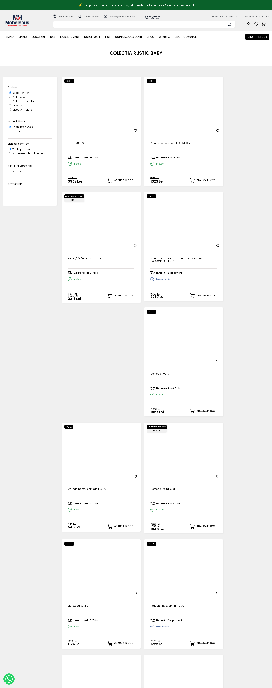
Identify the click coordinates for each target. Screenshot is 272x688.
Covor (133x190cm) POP (238, 531)
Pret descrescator (22, 101)
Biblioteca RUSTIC (234, 222)
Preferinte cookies (182, 661)
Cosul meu (140, 657)
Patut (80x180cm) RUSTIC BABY (190, 119)
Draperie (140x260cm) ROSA (83, 531)
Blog (255, 16)
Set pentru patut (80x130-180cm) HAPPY (187, 429)
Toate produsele (21, 127)
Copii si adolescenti (128, 37)
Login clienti (140, 649)
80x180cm (16, 171)
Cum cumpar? (103, 646)
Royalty (264, 683)
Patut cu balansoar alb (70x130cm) (133, 120)
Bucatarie (38, 37)
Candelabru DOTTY (183, 325)
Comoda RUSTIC (76, 222)
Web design (249, 683)
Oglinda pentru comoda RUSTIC (134, 223)
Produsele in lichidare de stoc (29, 153)
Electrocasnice (186, 37)
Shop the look (257, 37)
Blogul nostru (179, 655)
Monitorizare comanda (108, 661)
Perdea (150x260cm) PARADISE (190, 531)
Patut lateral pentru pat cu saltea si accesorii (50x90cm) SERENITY (242, 121)
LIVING (10, 37)
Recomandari (19, 93)
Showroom (217, 16)
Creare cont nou (143, 646)
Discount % (17, 105)
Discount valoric (20, 110)
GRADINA (164, 37)
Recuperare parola (145, 652)
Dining (23, 37)
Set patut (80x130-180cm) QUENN (135, 429)
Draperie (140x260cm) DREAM (137, 531)
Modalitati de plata (106, 649)
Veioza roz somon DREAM (240, 325)
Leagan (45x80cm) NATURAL (84, 325)
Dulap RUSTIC (74, 119)
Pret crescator (19, 97)
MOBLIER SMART (69, 37)
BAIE (52, 37)
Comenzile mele (143, 660)
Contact (264, 16)
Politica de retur (104, 663)
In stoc (15, 131)
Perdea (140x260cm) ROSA (240, 428)
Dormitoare (92, 37)
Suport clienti (233, 16)
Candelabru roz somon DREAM (85, 428)
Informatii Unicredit (106, 669)
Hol (107, 37)
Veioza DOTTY (127, 325)
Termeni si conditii (105, 655)
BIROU (150, 37)
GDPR (97, 666)
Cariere (247, 16)
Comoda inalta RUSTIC (185, 222)
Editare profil (141, 663)
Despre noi (178, 646)
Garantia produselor (107, 658)
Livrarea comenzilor (106, 652)
